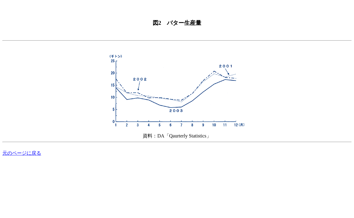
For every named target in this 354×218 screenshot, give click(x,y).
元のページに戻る (21, 153)
